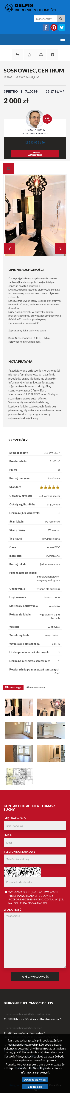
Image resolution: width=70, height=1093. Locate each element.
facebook (46, 27)
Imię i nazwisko (15, 818)
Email (8, 834)
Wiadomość (12, 909)
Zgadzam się (35, 1086)
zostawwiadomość (35, 153)
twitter (61, 27)
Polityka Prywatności (30, 903)
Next (60, 248)
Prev (9, 248)
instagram (53, 27)
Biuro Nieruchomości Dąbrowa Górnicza (28, 1013)
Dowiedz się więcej (35, 1079)
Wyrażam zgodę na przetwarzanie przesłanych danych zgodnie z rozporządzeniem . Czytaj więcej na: (34, 897)
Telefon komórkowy (19, 851)
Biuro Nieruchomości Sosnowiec (23, 1027)
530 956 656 (35, 142)
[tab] (8, 168)
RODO (39, 899)
